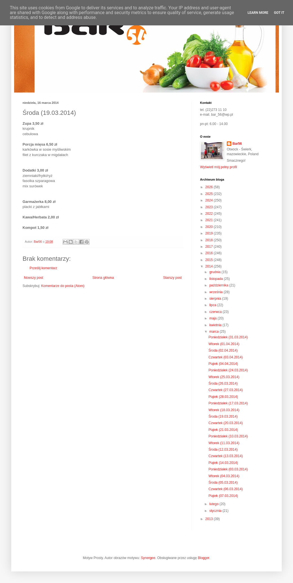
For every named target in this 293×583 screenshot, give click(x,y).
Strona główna (103, 278)
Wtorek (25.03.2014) (223, 377)
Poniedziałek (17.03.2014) (228, 403)
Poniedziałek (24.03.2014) (228, 370)
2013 (209, 519)
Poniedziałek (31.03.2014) (228, 337)
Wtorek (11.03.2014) (223, 443)
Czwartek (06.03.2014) (225, 489)
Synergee (148, 558)
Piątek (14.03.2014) (223, 463)
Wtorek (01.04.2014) (223, 344)
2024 (209, 200)
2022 (209, 214)
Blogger (203, 558)
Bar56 (237, 144)
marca (214, 332)
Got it (279, 13)
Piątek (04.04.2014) (223, 364)
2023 (209, 207)
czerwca (216, 312)
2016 (209, 253)
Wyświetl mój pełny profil (218, 167)
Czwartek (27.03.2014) (225, 390)
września (216, 292)
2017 (209, 247)
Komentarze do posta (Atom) (62, 286)
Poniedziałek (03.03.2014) (228, 469)
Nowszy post (33, 278)
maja (213, 318)
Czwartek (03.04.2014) (225, 357)
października (219, 285)
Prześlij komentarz (43, 268)
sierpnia (215, 299)
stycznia (216, 511)
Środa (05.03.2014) (222, 483)
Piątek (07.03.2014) (223, 496)
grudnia (215, 272)
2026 (209, 187)
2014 (209, 266)
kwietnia (216, 325)
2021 (209, 220)
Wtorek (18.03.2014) (223, 410)
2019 (209, 233)
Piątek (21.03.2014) (223, 430)
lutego (214, 504)
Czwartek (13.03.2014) (225, 456)
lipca (213, 305)
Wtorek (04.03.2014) (223, 476)
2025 (209, 194)
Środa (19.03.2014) (222, 416)
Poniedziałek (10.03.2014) (228, 436)
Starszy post (172, 278)
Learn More (258, 13)
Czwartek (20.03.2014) (225, 423)
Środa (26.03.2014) (222, 383)
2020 (209, 227)
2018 (209, 240)
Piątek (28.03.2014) (223, 397)
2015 (209, 260)
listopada (216, 279)
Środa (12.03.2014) (222, 450)
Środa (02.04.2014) (222, 350)
